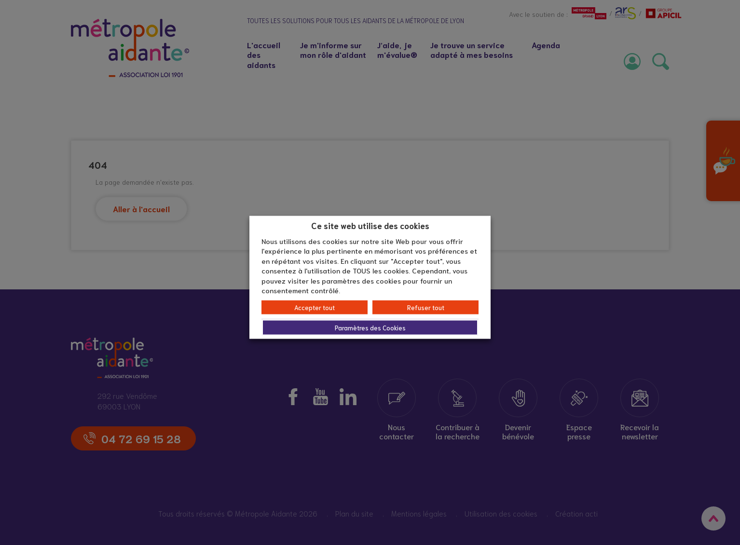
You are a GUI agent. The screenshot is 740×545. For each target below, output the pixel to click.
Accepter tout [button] (314, 307)
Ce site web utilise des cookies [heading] (370, 225)
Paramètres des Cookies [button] (370, 327)
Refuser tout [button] (425, 307)
